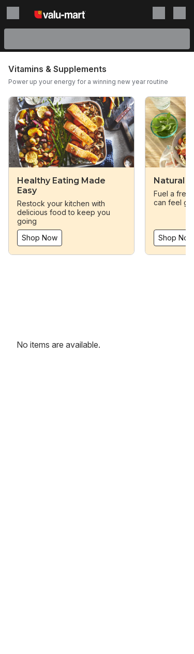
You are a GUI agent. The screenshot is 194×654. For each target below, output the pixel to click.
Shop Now (39, 237)
